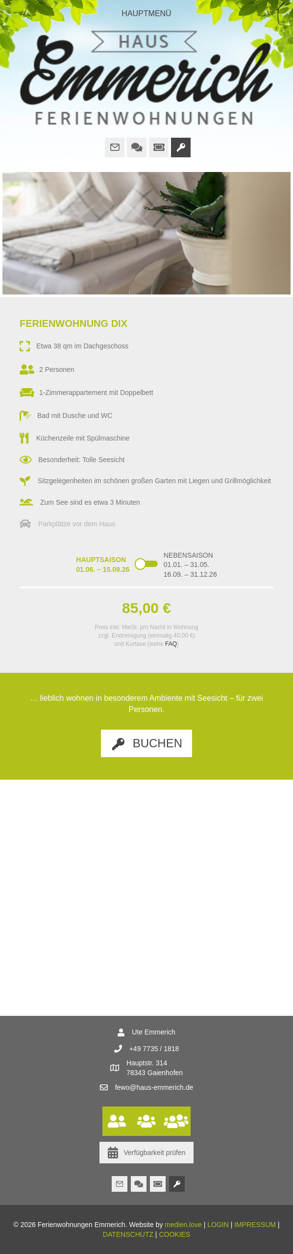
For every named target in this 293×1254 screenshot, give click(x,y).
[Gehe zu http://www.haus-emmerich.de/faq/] (136, 147)
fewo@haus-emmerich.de (154, 1087)
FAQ (171, 643)
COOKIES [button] (174, 1234)
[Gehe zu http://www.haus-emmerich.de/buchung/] (181, 147)
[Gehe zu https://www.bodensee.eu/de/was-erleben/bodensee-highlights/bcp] (159, 147)
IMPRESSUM (255, 1225)
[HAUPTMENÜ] (146, 14)
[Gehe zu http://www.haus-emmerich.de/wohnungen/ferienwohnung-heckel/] (176, 1121)
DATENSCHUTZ (128, 1234)
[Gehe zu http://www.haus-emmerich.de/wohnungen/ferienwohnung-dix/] (117, 1121)
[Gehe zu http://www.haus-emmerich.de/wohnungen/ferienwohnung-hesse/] (146, 1121)
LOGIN (218, 1225)
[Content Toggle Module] (146, 567)
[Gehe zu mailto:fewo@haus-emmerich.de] (114, 147)
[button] (146, 743)
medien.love (183, 1225)
